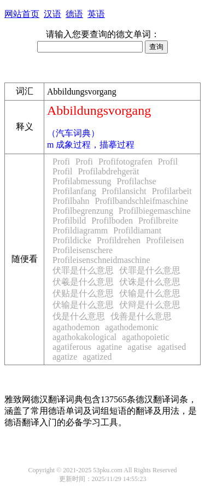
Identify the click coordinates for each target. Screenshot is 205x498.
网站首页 (21, 14)
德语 (74, 14)
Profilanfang (74, 191)
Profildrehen (118, 240)
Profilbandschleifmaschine (142, 201)
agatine (109, 346)
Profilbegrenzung (82, 210)
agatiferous (71, 346)
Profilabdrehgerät (108, 171)
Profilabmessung (82, 181)
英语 (96, 14)
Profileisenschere (82, 250)
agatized (97, 356)
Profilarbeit (172, 191)
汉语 (52, 14)
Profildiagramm (80, 230)
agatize (64, 356)
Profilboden (112, 220)
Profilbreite (158, 220)
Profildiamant (137, 230)
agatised (171, 346)
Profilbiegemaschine (155, 210)
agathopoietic (145, 337)
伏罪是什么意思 (83, 270)
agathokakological (84, 337)
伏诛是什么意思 (149, 281)
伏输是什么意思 (149, 293)
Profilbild (69, 220)
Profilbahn (71, 201)
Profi (61, 161)
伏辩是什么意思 (149, 304)
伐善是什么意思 (141, 316)
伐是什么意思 (78, 316)
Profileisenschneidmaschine (101, 260)
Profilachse (136, 181)
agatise (139, 346)
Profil (168, 161)
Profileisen (165, 240)
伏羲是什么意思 (83, 281)
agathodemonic (132, 327)
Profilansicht (124, 191)
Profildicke (71, 240)
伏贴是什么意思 (83, 293)
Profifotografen (125, 161)
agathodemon (75, 327)
